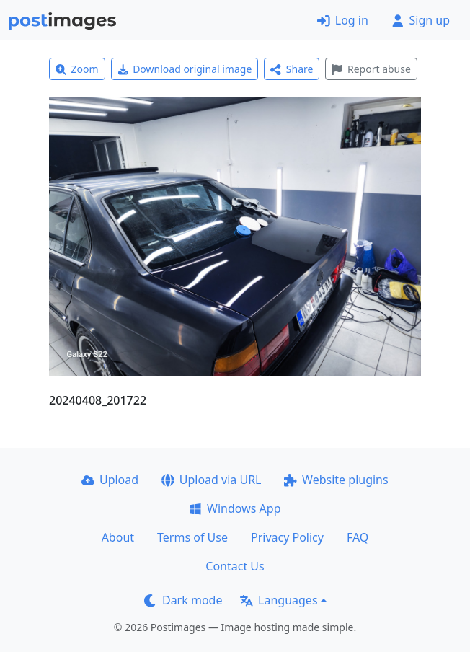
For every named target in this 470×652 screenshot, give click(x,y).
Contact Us (234, 566)
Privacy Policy (287, 537)
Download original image (184, 69)
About (118, 537)
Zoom (77, 69)
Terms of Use (192, 537)
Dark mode (183, 600)
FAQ (357, 537)
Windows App (234, 508)
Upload (109, 480)
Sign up (420, 20)
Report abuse (371, 69)
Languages (278, 600)
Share (291, 69)
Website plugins (336, 480)
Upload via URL (211, 480)
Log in (342, 20)
